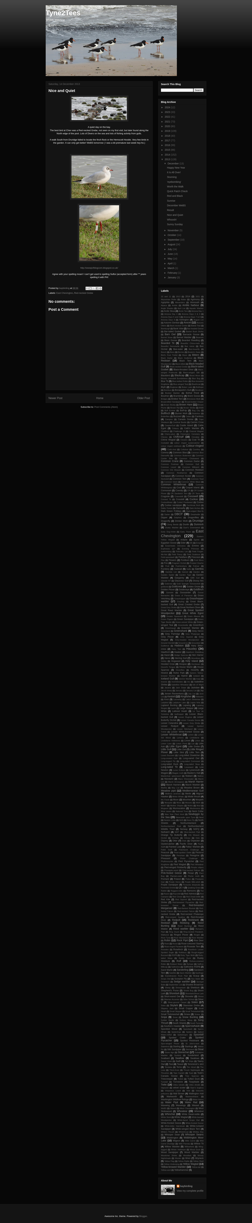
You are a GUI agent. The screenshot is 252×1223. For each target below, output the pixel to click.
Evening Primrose (190, 549)
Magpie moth (177, 773)
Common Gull (192, 464)
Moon (176, 799)
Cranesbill (178, 496)
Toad (191, 1073)
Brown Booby (170, 405)
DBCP (179, 514)
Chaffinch (165, 431)
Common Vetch (171, 482)
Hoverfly (195, 670)
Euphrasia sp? (168, 549)
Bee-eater (178, 349)
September (174, 239)
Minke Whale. (178, 797)
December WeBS (176, 205)
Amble (174, 305)
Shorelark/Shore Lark (194, 993)
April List (181, 308)
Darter (167, 514)
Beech (163, 352)
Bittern (195, 355)
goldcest (164, 587)
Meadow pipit (168, 790)
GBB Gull (195, 578)
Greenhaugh (170, 628)
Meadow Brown (192, 788)
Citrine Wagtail (168, 440)
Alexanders (180, 302)
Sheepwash (181, 988)
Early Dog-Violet (168, 532)
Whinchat (170, 1114)
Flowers (172, 560)
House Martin (186, 667)
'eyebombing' (174, 181)
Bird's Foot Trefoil (169, 355)
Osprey (164, 841)
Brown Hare (185, 404)
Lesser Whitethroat (171, 734)
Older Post (143, 398)
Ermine (195, 546)
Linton (197, 741)
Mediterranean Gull (193, 790)
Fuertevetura (181, 566)
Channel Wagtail (196, 431)
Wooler (178, 1158)
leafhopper (179, 714)
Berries (181, 352)
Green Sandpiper (185, 619)
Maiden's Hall (193, 773)
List (192, 744)
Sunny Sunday (175, 224)
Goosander (185, 592)
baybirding (186, 1186)
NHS (181, 820)
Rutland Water (176, 964)
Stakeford (165, 1046)
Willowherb (189, 1147)
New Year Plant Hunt (174, 814)
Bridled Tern (177, 399)
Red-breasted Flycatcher (184, 902)
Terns (179, 1067)
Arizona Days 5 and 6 (170, 317)
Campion (169, 419)
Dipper (164, 517)
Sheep (167, 988)
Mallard (188, 776)
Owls (184, 841)
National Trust (182, 811)
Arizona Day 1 (197, 311)
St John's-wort (192, 1044)
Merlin (188, 793)
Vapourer (165, 1088)
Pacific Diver (186, 844)
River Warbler (198, 938)
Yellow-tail (196, 1167)
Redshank (193, 920)
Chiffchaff (178, 436)
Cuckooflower (167, 502)
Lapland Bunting (169, 705)
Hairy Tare (176, 649)
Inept (198, 679)
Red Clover (177, 897)
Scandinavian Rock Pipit (176, 976)
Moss (179, 803)
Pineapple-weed (171, 870)
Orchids (175, 838)
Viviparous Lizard (173, 1091)
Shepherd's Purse (170, 990)
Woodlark (187, 1155)
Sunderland (193, 1055)
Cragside (165, 496)
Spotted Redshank (189, 1040)
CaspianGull (170, 425)
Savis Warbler (186, 973)
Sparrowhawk (192, 1026)
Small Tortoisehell (193, 1011)
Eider (183, 543)
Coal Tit (196, 440)
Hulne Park (178, 673)
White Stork (166, 1117)
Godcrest (168, 584)
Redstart (165, 922)
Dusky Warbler (172, 528)
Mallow (200, 776)
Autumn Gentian (172, 322)
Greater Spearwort (174, 616)
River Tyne (165, 938)
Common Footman (170, 464)
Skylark (174, 1005)
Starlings (189, 1046)
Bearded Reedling (191, 340)
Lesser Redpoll (169, 726)
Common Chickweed (189, 458)
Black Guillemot (185, 358)
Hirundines (195, 658)
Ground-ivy (183, 643)
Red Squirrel (181, 899)
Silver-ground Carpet (177, 1002)
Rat (202, 891)
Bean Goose (170, 340)
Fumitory (165, 569)
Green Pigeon (167, 619)
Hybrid (184, 676)
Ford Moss (199, 560)
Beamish (200, 337)
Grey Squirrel (186, 637)
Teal (171, 1064)
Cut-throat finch (193, 505)
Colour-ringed (195, 445)
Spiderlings (176, 1032)
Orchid (164, 838)
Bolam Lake (187, 387)
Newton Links (170, 820)
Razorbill (177, 894)
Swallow (179, 1058)
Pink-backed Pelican (191, 870)
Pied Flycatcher (186, 861)
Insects (164, 682)
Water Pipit (171, 1102)
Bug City (196, 410)
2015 (168, 149)
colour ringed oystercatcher (187, 443)
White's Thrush (167, 1132)
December (173, 163)
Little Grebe (194, 746)
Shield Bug (188, 991)
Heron (167, 658)
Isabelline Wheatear (180, 685)
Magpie (164, 773)
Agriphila (165, 302)
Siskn (163, 1005)
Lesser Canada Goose (190, 720)
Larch (173, 708)
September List (175, 985)
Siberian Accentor (171, 999)
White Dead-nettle (191, 1114)
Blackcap (179, 375)
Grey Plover (167, 637)
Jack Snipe (181, 688)
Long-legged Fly (168, 761)
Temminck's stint (195, 1064)
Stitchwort (190, 1049)
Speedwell (187, 1029)
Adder (183, 299)
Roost (175, 944)
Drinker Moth (181, 521)
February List (182, 551)
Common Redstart (194, 470)
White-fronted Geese (171, 1123)
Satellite (172, 973)
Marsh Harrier (196, 781)
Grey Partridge (172, 634)
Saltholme (175, 967)
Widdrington (172, 1138)
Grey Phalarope (193, 634)
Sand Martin (167, 970)
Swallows (194, 1058)
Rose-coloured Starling (192, 943)
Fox (166, 563)
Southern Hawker (172, 1026)
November (173, 230)
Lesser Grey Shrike (191, 723)
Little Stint (179, 752)
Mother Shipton (177, 806)
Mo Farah (165, 800)
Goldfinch (198, 589)
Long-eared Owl (191, 758)
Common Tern (180, 479)
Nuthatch (165, 832)
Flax (163, 560)
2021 (168, 121)
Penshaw (181, 855)
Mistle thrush (194, 796)
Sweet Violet (166, 1061)
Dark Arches (195, 508)
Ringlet (197, 935)
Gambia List (171, 572)
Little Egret (175, 746)
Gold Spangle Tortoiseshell (188, 584)
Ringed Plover (181, 935)
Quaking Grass (194, 888)
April (170, 263)
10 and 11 (166, 296)
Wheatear (182, 1111)
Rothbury (182, 952)
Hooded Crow (168, 664)
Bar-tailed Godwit (172, 331)
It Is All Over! (174, 172)
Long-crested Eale (169, 758)
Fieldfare (182, 557)
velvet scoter (179, 1088)
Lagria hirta (195, 702)
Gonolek (169, 592)
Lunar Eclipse (179, 770)
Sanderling (182, 969)
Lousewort (189, 767)
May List (175, 788)
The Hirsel (191, 1067)
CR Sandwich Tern (179, 493)
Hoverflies (180, 670)
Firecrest (195, 557)
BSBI (201, 408)
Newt (201, 817)
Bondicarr (199, 390)
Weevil (173, 1108)
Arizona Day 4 (170, 314)
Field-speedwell (167, 557)
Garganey (179, 578)
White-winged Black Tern (187, 1129)
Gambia (199, 568)
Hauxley (191, 648)
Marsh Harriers (173, 785)
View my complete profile (190, 1190)
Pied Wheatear (197, 864)
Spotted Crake (177, 1037)
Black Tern (185, 361)
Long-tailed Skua (192, 764)
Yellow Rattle (183, 1161)
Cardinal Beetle (179, 422)
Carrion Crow (197, 422)
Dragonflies (193, 517)
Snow (175, 1017)
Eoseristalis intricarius (175, 546)
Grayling (180, 602)
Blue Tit (164, 381)
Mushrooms (195, 808)
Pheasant (165, 858)
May (170, 258)
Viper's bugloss (197, 1088)
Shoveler (189, 996)
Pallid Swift (166, 850)
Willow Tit (199, 1143)
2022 (168, 116)
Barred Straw (167, 337)
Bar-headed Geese (195, 329)
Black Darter (167, 358)
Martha (164, 788)
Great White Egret (193, 613)
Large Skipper (187, 708)
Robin (167, 940)
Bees (172, 352)
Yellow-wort (166, 1170)
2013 (168, 159)
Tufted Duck (194, 1079)
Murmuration (179, 808)
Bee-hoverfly (194, 349)
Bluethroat (196, 384)
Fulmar (196, 566)
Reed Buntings (185, 926)
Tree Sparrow (192, 1076)
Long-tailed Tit (169, 767)
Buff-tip (183, 410)
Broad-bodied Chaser (194, 402)
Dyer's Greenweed (191, 528)
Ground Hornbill (168, 643)
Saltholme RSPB (192, 967)
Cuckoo (194, 499)
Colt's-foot (172, 449)
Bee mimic (190, 346)
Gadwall (178, 569)
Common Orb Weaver (171, 470)
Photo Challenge (188, 858)
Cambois (199, 416)
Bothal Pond (192, 393)
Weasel (195, 1105)
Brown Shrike (189, 408)
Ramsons (191, 891)
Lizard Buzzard (167, 755)
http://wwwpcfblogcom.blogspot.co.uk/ (99, 268)
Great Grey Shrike (169, 607)
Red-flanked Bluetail (186, 908)
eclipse (184, 539)
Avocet (187, 322)
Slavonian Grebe (191, 1005)
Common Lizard (168, 467)
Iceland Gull (167, 678)
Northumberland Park (171, 826)
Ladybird (164, 702)
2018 (168, 135)
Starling (177, 1046)
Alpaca (164, 305)
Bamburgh (165, 329)
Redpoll (176, 920)
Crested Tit (166, 499)
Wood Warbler (191, 1152)
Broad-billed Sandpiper (171, 402)
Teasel (180, 1064)
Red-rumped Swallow (175, 917)
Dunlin (186, 524)
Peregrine (194, 855)
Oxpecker (195, 841)
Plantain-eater (176, 876)
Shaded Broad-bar (195, 984)
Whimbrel (199, 1111)
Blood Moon (195, 375)
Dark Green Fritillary (171, 511)
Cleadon (184, 440)
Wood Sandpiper (169, 1152)
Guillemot (165, 646)
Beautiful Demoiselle (170, 346)
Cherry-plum (170, 434)
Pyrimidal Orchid (168, 888)
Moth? (163, 806)
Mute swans (166, 811)
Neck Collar (198, 811)
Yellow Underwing (171, 1164)
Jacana (168, 688)
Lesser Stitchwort (185, 729)
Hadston (178, 645)
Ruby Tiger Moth (188, 955)
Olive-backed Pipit (192, 832)
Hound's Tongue (168, 667)
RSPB (174, 955)
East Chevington (64, 293)
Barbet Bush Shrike (195, 331)
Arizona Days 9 (168, 320)
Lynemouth (194, 770)
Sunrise (171, 200)
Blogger (143, 1216)
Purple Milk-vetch (192, 882)
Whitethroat (183, 1132)
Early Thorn (185, 532)
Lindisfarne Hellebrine (170, 741)
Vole (188, 1091)
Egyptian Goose (169, 543)
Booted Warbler (172, 393)
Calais (188, 416)
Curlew (200, 502)
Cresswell (193, 496)
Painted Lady (175, 847)
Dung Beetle (172, 524)
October (172, 235)
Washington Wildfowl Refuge (175, 1099)
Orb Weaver (194, 835)
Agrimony (195, 299)
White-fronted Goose (195, 1123)
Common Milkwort (190, 467)
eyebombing (166, 551)
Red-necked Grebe (83, 293)
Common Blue (180, 452)
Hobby (163, 661)
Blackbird (165, 375)
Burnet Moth (181, 413)
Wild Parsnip (184, 1144)
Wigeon (176, 1141)
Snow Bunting (190, 1017)
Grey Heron (198, 631)
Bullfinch (165, 413)
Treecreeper (167, 1079)
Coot (179, 487)
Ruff (179, 961)
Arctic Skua (169, 311)
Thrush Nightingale (191, 1070)
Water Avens (198, 1099)
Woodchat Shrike (169, 1155)
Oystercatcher (167, 844)
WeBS (163, 1108)
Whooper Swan (172, 1134)
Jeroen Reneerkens (174, 693)
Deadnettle (195, 514)
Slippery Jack (167, 1008)
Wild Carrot (190, 1141)
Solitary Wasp (185, 1020)
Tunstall (164, 1082)
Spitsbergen (182, 1035)
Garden (196, 572)
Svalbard (165, 1058)
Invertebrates (177, 682)
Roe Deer (199, 940)
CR (188, 490)
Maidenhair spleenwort (171, 776)
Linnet (187, 740)
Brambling (178, 396)
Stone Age (169, 1052)
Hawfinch (165, 652)
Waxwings (181, 1105)
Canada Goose (185, 419)
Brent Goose (194, 396)
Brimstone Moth (194, 399)
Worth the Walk (175, 186)
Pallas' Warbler (193, 847)
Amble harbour (190, 305)
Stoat (201, 1049)
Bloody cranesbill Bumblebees (174, 378)
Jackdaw (195, 687)
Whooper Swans (194, 1134)
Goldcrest (177, 586)
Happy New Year (176, 167)
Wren (188, 1158)
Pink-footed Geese (171, 873)
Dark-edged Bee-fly (195, 511)
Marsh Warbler (192, 785)
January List (191, 691)
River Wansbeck (181, 938)
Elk (191, 543)
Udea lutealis (179, 1085)
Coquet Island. (193, 487)
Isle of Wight (198, 685)
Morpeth (200, 799)
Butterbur (196, 413)
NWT (177, 832)
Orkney (187, 838)
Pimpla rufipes (197, 867)
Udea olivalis (194, 1085)
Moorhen (187, 799)
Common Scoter (183, 476)
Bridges (164, 399)
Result (170, 210)
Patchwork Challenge (189, 850)
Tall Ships (189, 1061)
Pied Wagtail (180, 864)
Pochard (165, 879)
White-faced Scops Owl (188, 1120)
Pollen (188, 879)
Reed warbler (180, 928)
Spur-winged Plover (170, 1044)
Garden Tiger (185, 575)
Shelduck (195, 987)
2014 (168, 154)
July (170, 249)
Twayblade (194, 1082)
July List (191, 694)
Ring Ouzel (174, 932)
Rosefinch (178, 949)
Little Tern (194, 752)
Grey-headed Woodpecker (187, 640)
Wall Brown (178, 1093)
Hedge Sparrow (181, 655)
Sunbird (177, 1055)
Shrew (201, 996)
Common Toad (197, 479)
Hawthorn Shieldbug (195, 652)
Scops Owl (165, 979)
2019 (168, 131)
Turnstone (178, 1082)
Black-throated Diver (183, 369)
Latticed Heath (179, 711)
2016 (168, 145)
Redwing (184, 922)
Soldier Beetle (167, 1020)
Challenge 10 (179, 431)
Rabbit (163, 891)
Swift (178, 1061)
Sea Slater (195, 979)
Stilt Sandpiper (174, 1049)
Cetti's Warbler (191, 428)
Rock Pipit (182, 940)
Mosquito (168, 803)
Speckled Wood (169, 1029)
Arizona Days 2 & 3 (191, 314)
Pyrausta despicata (191, 885)
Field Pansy (177, 554)
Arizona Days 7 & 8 (191, 317)
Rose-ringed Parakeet (173, 947)
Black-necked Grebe (178, 367)
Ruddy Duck (185, 958)
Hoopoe (183, 664)
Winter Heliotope (178, 1150)
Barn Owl (170, 334)
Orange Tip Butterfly (171, 835)
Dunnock (199, 524)
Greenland (165, 631)
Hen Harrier (198, 655)
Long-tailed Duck (169, 764)
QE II (181, 887)
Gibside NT (166, 581)
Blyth (163, 387)
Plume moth (193, 876)
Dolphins (178, 517)
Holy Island (191, 661)
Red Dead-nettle (193, 897)
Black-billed (180, 364)
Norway (184, 829)
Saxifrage (199, 973)
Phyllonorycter (167, 861)
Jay (202, 690)
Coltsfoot (184, 449)
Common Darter (192, 461)
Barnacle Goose (191, 334)
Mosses (188, 803)
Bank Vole (178, 328)
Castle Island (186, 425)
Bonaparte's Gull (183, 390)
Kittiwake (200, 697)
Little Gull (166, 749)
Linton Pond (181, 744)
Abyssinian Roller (168, 299)
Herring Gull (181, 658)
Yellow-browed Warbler (173, 1166)
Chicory (164, 437)
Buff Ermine (170, 410)
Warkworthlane (192, 1097)
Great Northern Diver (190, 607)
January (172, 277)
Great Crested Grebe (189, 604)
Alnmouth (194, 302)
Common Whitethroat (173, 484)
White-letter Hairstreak (175, 1126)
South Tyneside (197, 1023)
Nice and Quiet (175, 215)
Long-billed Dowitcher (189, 755)
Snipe (164, 1017)
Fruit (167, 566)
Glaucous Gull (181, 581)
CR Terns (196, 493)
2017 (168, 140)
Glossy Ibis (198, 581)
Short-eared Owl (172, 996)
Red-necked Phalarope (192, 914)
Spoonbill (199, 1034)
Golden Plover (168, 589)
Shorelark (174, 993)
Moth (198, 803)
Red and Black (175, 196)
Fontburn (185, 560)
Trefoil (180, 1079)
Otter (175, 841)
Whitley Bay (198, 1132)
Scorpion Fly (180, 979)
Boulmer (165, 396)
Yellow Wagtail (191, 1164)
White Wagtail (181, 1117)
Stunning (172, 177)
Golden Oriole (193, 586)
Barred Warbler (184, 337)
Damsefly (180, 508)
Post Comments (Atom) (106, 407)
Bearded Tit (167, 343)
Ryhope (190, 964)
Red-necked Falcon (186, 911)
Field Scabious (193, 554)
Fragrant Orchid (179, 563)
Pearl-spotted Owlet (182, 852)
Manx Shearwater (186, 779)
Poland (177, 879)
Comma (165, 452)
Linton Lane (166, 744)
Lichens (180, 738)
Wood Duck (195, 1150)
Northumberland (188, 823)
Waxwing (165, 1105)
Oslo (198, 838)
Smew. (197, 1014)
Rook (166, 944)
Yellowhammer (181, 1170)
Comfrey (196, 449)
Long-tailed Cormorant (190, 761)
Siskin (194, 1002)
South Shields (179, 1023)
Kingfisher (186, 696)
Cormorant (166, 490)
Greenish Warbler (190, 628)
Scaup (196, 976)
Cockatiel (165, 443)
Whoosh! (172, 219)
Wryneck (199, 1158)
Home (100, 398)
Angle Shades (167, 308)
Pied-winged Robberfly (175, 867)
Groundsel (196, 643)
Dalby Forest (166, 508)
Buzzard (177, 416)
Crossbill (180, 499)
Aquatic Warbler (197, 308)
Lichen (191, 735)
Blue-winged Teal (180, 384)
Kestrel (171, 696)
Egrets (196, 540)
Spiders (189, 1032)
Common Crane (170, 461)
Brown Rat (175, 408)
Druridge (198, 520)
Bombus (167, 390)
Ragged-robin (177, 891)
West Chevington (187, 1108)
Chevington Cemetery (190, 434)
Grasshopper (180, 599)
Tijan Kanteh (178, 1073)
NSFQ (196, 829)
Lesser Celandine (169, 723)
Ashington (184, 320)
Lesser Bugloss (185, 717)
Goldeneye (184, 589)
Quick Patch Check (177, 191)
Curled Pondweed (185, 502)
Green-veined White (184, 622)
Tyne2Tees (63, 13)
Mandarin (168, 779)
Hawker (178, 652)
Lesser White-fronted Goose (185, 732)
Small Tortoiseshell (170, 1014)
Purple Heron (175, 882)
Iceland (196, 676)
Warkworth (171, 1096)
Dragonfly (165, 521)
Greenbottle (183, 625)
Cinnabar (195, 437)
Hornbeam (195, 664)
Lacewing (177, 699)
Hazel (167, 655)
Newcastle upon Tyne (185, 817)
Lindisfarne (194, 738)
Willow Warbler (172, 1146)
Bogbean (174, 387)
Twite (164, 1084)
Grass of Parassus (183, 595)
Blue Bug (196, 378)
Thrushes (165, 1073)
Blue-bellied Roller (180, 381)
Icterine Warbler (185, 679)
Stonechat (183, 1052)
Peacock (165, 852)
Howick (164, 673)
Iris (188, 682)
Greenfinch (198, 625)
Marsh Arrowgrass (176, 782)
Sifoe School (188, 999)
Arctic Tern (183, 311)
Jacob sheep (166, 691)
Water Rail (191, 1102)
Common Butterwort (182, 455)
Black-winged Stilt (191, 373)
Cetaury (175, 428)
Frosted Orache (197, 563)
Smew (187, 1014)
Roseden (165, 949)
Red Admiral (190, 894)
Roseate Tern (193, 946)
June (170, 254)
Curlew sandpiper (173, 505)
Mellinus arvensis (173, 794)
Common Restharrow (176, 473)
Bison (184, 355)
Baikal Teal (196, 326)
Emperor (200, 543)
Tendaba (168, 1067)
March (171, 268)
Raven (166, 894)
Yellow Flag (169, 1161)
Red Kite (165, 899)
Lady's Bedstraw (193, 699)
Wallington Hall (196, 1093)
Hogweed (175, 661)
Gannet (185, 572)
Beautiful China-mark (190, 343)
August (172, 244)
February (173, 272)
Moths (190, 806)
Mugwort (164, 808)
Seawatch (165, 982)
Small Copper (186, 1008)
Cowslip (179, 490)
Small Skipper (176, 1011)
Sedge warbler (182, 981)
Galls (188, 569)
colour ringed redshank (171, 446)
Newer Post (55, 398)
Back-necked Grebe (178, 326)
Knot (166, 699)
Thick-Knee (174, 1070)
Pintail (191, 873)
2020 (168, 126)
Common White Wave (191, 482)
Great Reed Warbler (171, 610)
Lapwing (187, 705)
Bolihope (200, 387)
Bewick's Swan (194, 352)
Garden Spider (167, 575)
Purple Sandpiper (169, 885)
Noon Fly (191, 820)
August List (199, 320)
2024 (168, 107)
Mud (198, 806)
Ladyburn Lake (179, 702)
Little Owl (181, 749)
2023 (168, 112)
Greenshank (180, 630)
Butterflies (165, 416)
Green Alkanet (193, 616)
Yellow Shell (198, 1161)
